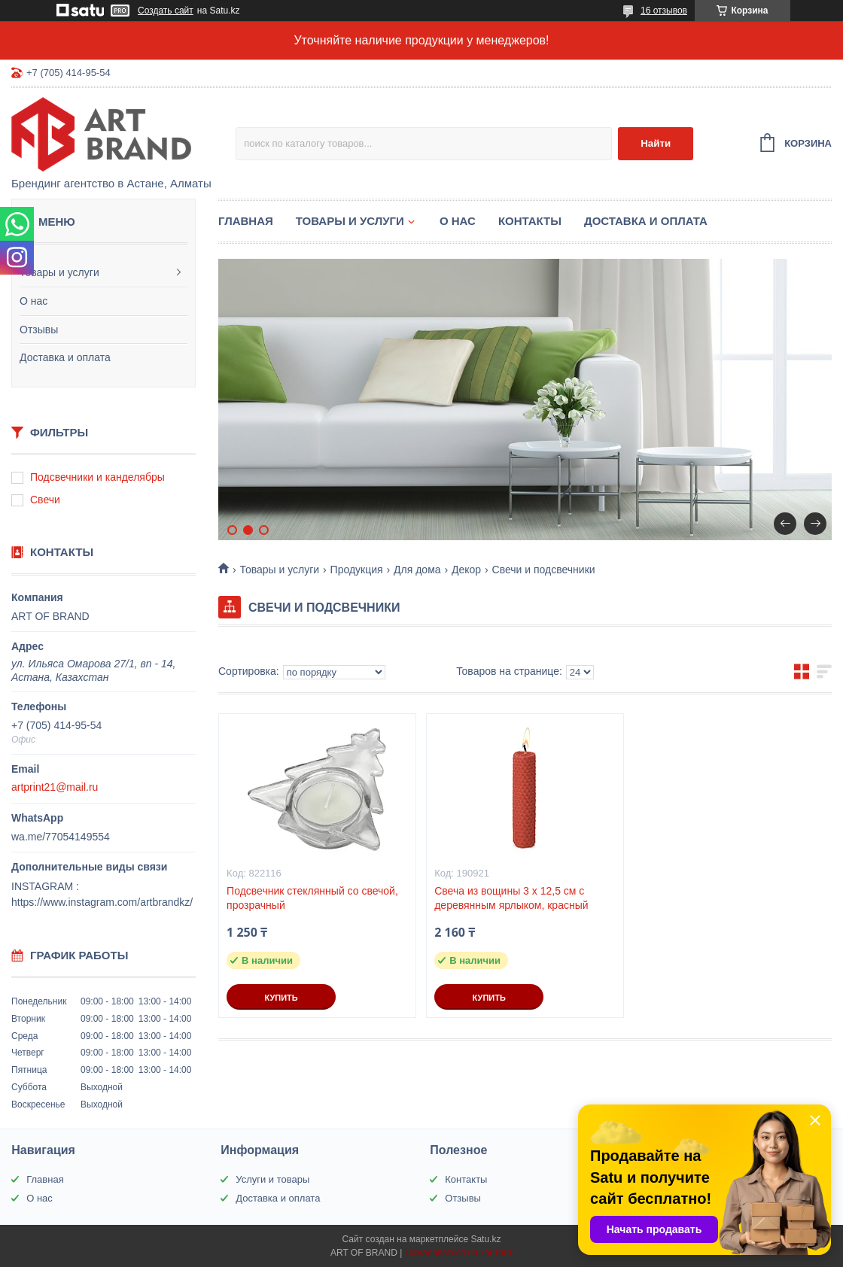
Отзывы (39, 330)
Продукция (356, 570)
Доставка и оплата (65, 357)
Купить (280, 997)
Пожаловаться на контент (459, 1252)
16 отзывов (664, 10)
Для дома (417, 570)
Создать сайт (165, 10)
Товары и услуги (59, 272)
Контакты (529, 220)
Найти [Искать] (656, 143)
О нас (33, 301)
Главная (245, 220)
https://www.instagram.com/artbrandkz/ (102, 902)
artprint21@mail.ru (54, 787)
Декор (466, 570)
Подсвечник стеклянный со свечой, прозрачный (312, 898)
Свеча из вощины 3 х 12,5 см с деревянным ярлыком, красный (511, 898)
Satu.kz (485, 1239)
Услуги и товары (272, 1179)
